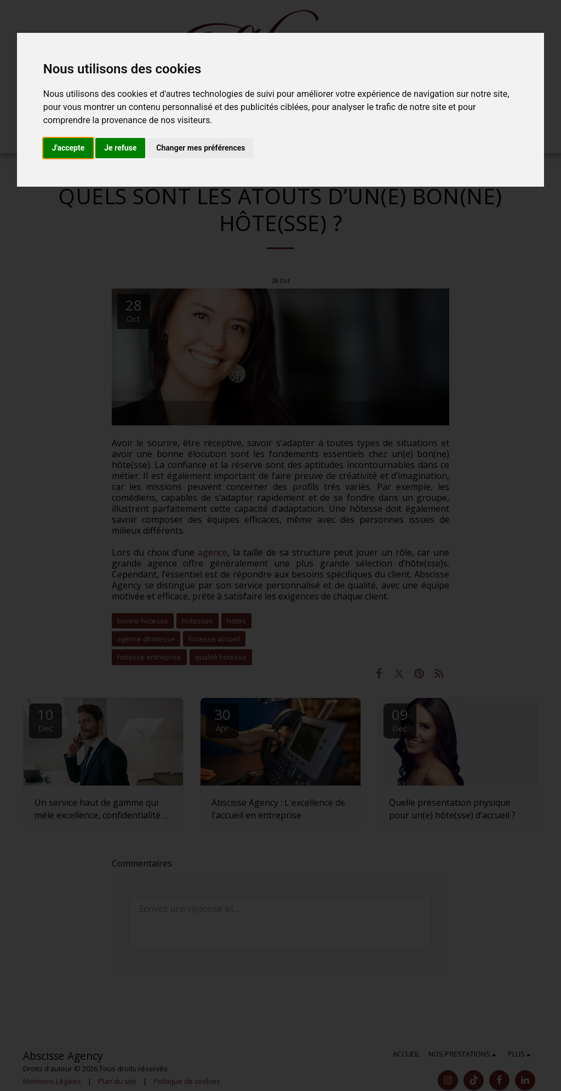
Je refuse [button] (120, 147)
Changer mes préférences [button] (200, 147)
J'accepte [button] (68, 147)
